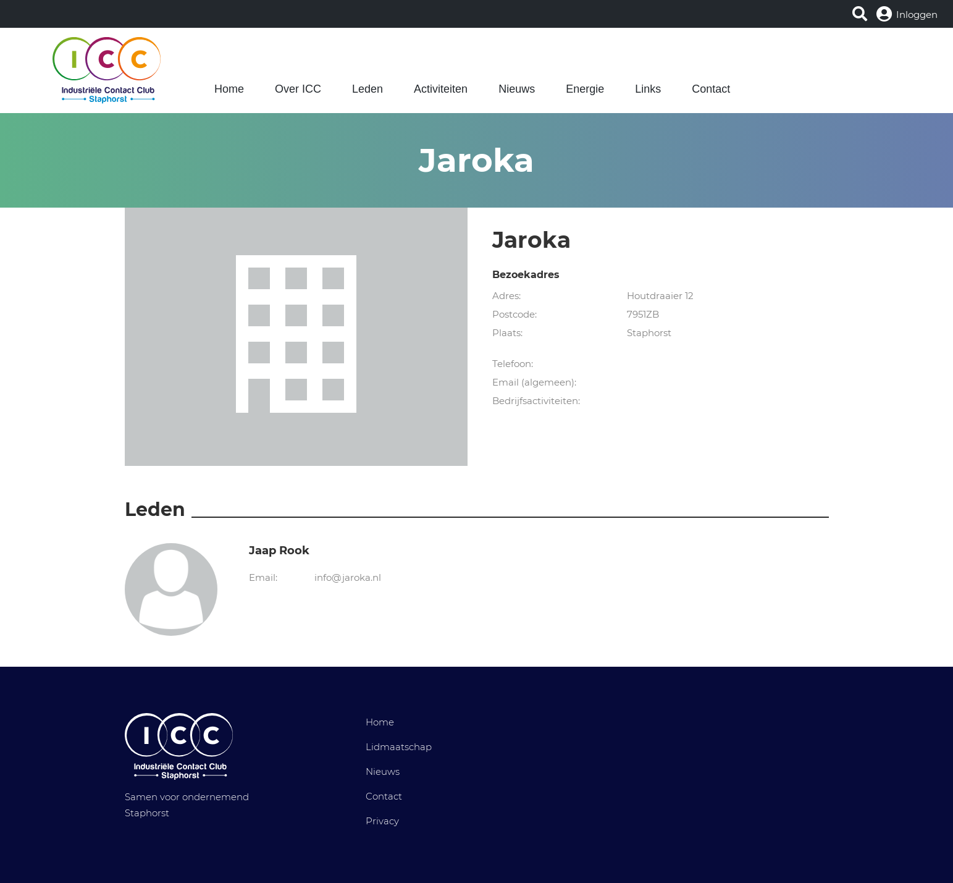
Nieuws (516, 89)
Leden (367, 89)
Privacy (382, 821)
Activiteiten (441, 89)
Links (648, 89)
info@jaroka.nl (347, 577)
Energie (585, 89)
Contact (711, 89)
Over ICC (298, 89)
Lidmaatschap (399, 747)
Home (229, 89)
